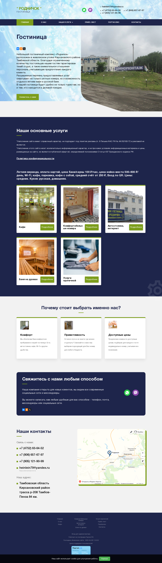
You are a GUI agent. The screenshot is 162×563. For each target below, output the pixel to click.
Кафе (60, 524)
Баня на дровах (81, 527)
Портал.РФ (89, 537)
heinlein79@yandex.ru (112, 7)
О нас (43, 22)
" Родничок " (29, 9)
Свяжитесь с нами (27, 97)
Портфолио (113, 22)
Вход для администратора (81, 534)
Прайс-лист (90, 22)
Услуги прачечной (102, 519)
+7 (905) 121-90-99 (111, 13)
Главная (25, 22)
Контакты (136, 22)
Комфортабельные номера (80, 519)
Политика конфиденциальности (35, 159)
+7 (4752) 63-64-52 (111, 10)
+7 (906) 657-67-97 (135, 10)
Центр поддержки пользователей (81, 543)
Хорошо (104, 559)
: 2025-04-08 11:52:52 (91, 540)
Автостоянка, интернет (81, 524)
